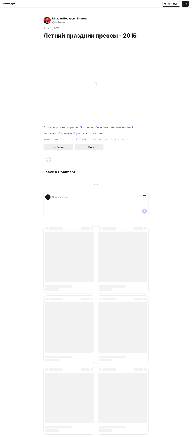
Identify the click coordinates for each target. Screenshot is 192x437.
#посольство (93, 133)
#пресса (78, 133)
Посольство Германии (94, 127)
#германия (65, 133)
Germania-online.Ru (123, 127)
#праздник (50, 133)
